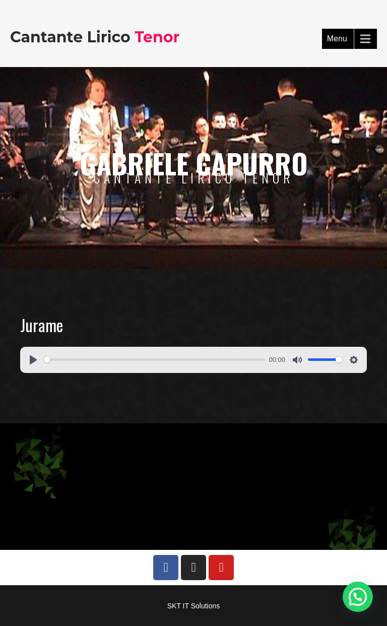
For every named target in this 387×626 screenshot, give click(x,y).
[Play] (33, 360)
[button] (358, 597)
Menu (337, 38)
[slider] (154, 359)
